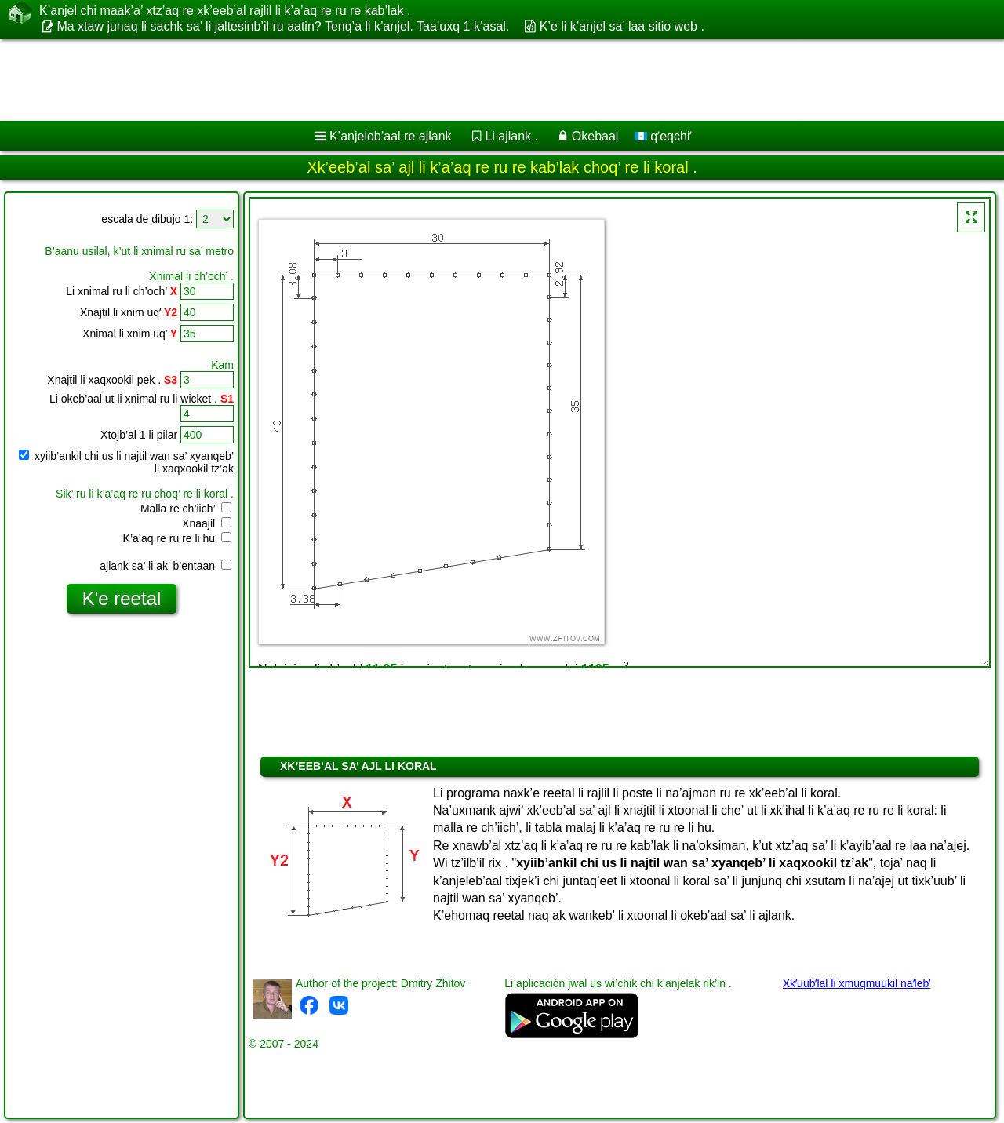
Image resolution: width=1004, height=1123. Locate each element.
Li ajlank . (511, 136)
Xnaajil (206, 523)
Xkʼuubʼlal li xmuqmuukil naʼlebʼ (857, 983)
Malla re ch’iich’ (185, 508)
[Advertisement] (476, 80)
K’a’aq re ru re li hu (177, 538)
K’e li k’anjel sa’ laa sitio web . (622, 26)
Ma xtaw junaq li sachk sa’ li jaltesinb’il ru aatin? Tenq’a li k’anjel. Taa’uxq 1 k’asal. (282, 26)
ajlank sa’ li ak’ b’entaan (165, 566)
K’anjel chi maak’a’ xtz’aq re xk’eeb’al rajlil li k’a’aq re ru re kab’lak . (224, 11)
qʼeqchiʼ (664, 136)
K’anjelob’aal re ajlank (390, 136)
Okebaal (595, 136)
